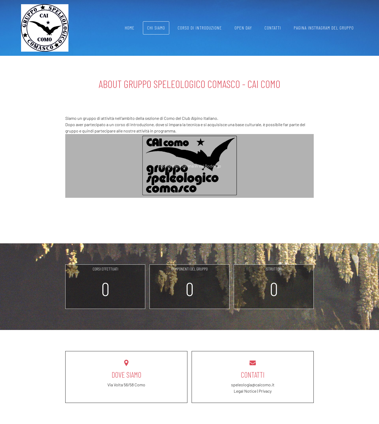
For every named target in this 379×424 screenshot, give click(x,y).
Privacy (265, 390)
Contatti (273, 28)
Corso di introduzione (200, 28)
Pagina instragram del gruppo (324, 28)
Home (129, 28)
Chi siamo (156, 28)
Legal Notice (245, 390)
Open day (243, 28)
